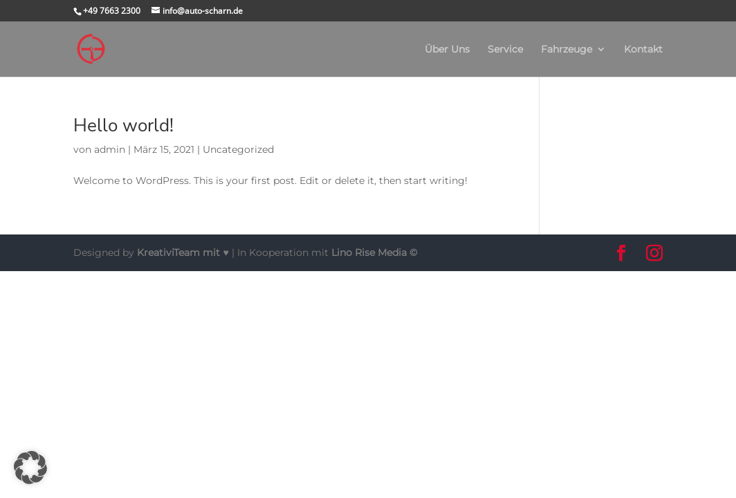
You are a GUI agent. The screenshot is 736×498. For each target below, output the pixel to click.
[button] (621, 254)
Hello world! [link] (123, 125)
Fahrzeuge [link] (566, 49)
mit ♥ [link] (184, 252)
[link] (91, 48)
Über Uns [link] (447, 49)
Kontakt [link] (643, 49)
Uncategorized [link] (238, 149)
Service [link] (505, 49)
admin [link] (109, 149)
